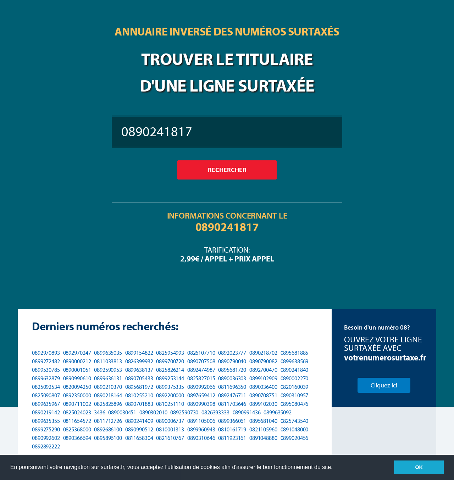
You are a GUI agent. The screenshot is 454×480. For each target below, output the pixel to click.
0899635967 (46, 404)
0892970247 (77, 352)
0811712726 (108, 421)
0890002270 (295, 378)
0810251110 (170, 404)
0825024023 (77, 412)
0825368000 (77, 429)
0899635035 (108, 352)
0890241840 (295, 369)
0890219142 (46, 412)
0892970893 (46, 352)
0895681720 (232, 369)
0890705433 (139, 378)
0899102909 (263, 378)
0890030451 (122, 412)
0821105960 (263, 429)
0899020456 (295, 438)
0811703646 (232, 404)
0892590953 (108, 369)
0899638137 (139, 369)
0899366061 (232, 421)
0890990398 (201, 404)
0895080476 (295, 404)
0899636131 (108, 378)
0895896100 (108, 438)
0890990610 (77, 378)
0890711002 (77, 404)
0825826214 (170, 369)
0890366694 (77, 438)
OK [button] (419, 467)
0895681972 (139, 387)
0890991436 (247, 412)
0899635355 (46, 421)
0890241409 (139, 421)
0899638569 (295, 361)
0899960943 (201, 429)
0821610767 (170, 438)
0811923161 (232, 438)
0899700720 (170, 361)
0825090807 (46, 395)
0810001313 (170, 429)
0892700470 (263, 369)
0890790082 (263, 361)
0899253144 (170, 378)
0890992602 (46, 438)
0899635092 (278, 412)
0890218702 (263, 352)
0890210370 (108, 387)
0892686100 (108, 429)
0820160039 (295, 387)
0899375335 (170, 387)
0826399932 (139, 361)
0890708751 (263, 395)
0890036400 (263, 387)
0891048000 (295, 429)
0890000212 (77, 361)
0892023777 (232, 352)
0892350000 (77, 395)
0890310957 (295, 395)
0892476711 (232, 395)
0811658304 (139, 438)
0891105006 (201, 421)
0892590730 (184, 412)
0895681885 (295, 352)
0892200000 (170, 395)
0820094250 (77, 387)
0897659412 (201, 395)
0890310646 (201, 438)
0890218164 (108, 395)
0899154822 (139, 352)
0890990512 (139, 429)
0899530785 (46, 369)
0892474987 (201, 369)
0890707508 (201, 361)
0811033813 (108, 361)
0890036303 (232, 378)
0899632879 (46, 378)
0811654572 (77, 421)
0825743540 (295, 421)
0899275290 (46, 429)
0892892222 (46, 446)
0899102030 (263, 404)
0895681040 (263, 421)
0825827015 (201, 378)
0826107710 (201, 352)
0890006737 (170, 421)
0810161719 (232, 429)
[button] (335, 468)
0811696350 (232, 387)
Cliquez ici (384, 385)
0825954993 (170, 352)
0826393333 (215, 412)
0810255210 (139, 395)
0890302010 (153, 412)
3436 (99, 412)
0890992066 (201, 387)
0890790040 (232, 361)
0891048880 (263, 438)
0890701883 (139, 404)
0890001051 (77, 369)
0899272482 (46, 361)
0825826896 (108, 404)
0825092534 (46, 387)
